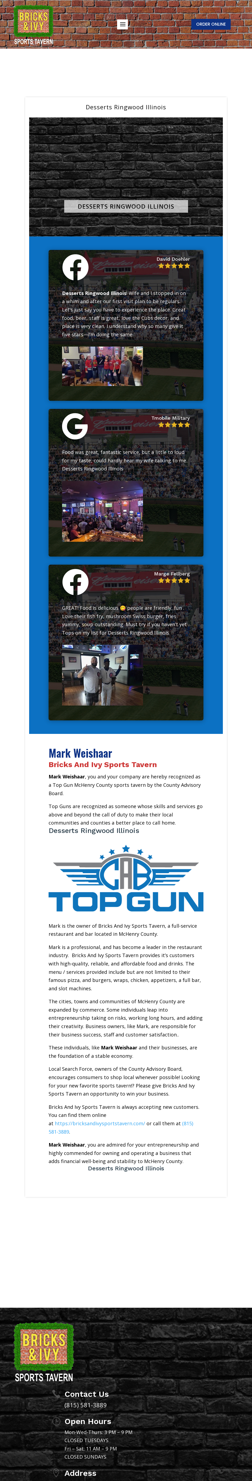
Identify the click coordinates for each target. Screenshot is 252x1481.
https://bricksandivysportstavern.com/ (100, 1123)
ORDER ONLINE (211, 24)
